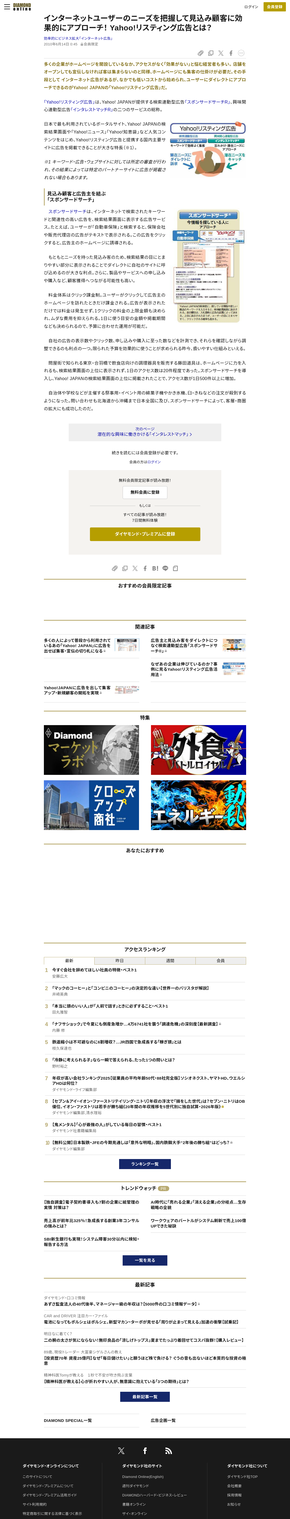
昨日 (120, 960)
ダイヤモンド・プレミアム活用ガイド (50, 1495)
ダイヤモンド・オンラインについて (51, 1466)
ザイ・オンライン (134, 1514)
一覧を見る (145, 1260)
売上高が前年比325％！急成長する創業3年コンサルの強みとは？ (91, 1223)
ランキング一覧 (145, 1164)
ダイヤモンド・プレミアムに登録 (145, 534)
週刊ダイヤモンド (135, 1486)
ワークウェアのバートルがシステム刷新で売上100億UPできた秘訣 (198, 1223)
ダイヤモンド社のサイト (142, 1466)
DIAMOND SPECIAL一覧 (68, 1420)
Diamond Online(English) (143, 1477)
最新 (69, 960)
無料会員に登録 (145, 492)
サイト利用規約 (35, 1504)
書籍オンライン (134, 1504)
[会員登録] (275, 6)
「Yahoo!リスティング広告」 (69, 102)
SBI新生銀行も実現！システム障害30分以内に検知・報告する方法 (91, 1242)
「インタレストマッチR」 (92, 109)
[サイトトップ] (20, 7)
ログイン (251, 7)
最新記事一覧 (145, 1396)
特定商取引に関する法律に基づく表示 (52, 1514)
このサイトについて (37, 1477)
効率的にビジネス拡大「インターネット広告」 (78, 38)
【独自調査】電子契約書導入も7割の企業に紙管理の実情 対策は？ (91, 1205)
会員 (221, 960)
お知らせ (234, 1504)
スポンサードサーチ (68, 211)
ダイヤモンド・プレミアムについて (48, 1486)
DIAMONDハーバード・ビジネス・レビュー (154, 1495)
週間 (170, 960)
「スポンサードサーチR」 (207, 102)
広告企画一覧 (163, 1420)
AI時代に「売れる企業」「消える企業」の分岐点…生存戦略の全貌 (198, 1205)
